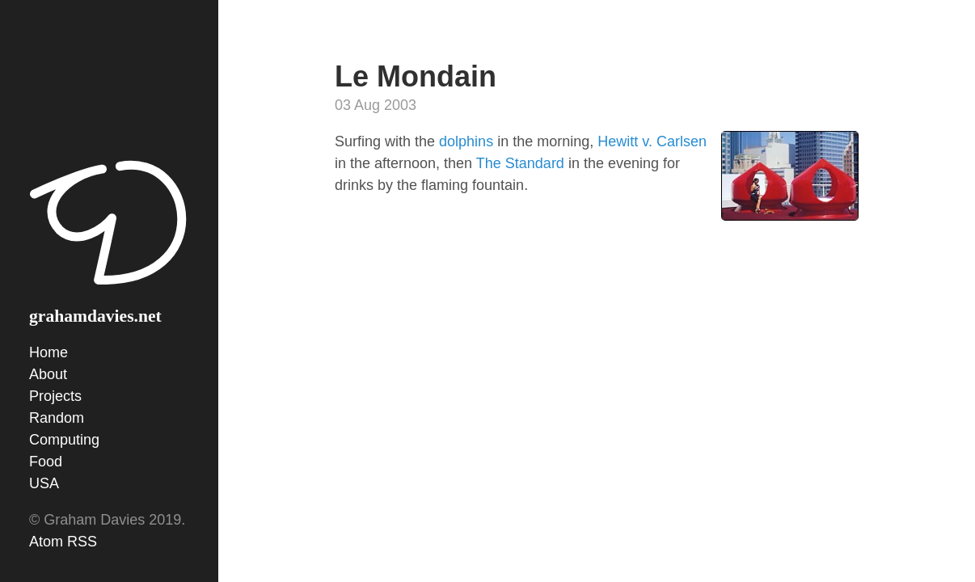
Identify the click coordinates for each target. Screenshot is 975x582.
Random (56, 418)
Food (45, 461)
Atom (46, 542)
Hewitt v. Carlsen (652, 141)
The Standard (520, 163)
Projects (55, 396)
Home (48, 352)
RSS (82, 542)
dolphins (468, 141)
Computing (64, 440)
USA (44, 483)
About (48, 374)
